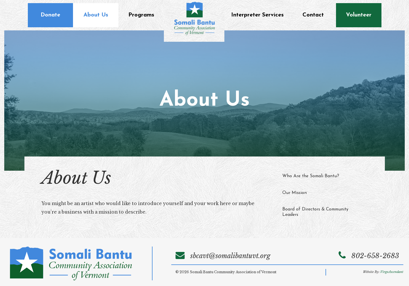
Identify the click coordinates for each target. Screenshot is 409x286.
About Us (96, 15)
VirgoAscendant (391, 272)
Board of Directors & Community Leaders (315, 212)
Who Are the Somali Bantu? (310, 176)
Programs (141, 15)
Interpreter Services (257, 15)
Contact (313, 15)
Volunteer (359, 15)
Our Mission (294, 193)
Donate (50, 15)
